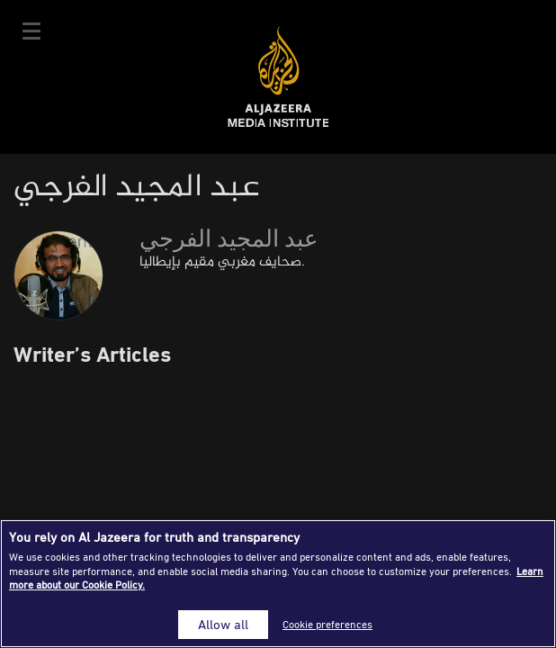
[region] (278, 583)
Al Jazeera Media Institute (278, 76)
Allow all (223, 624)
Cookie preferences (327, 624)
